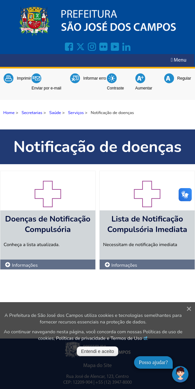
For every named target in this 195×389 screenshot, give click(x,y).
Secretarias (32, 113)
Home (9, 113)
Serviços (76, 113)
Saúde (55, 113)
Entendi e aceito (97, 351)
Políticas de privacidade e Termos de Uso (99, 338)
